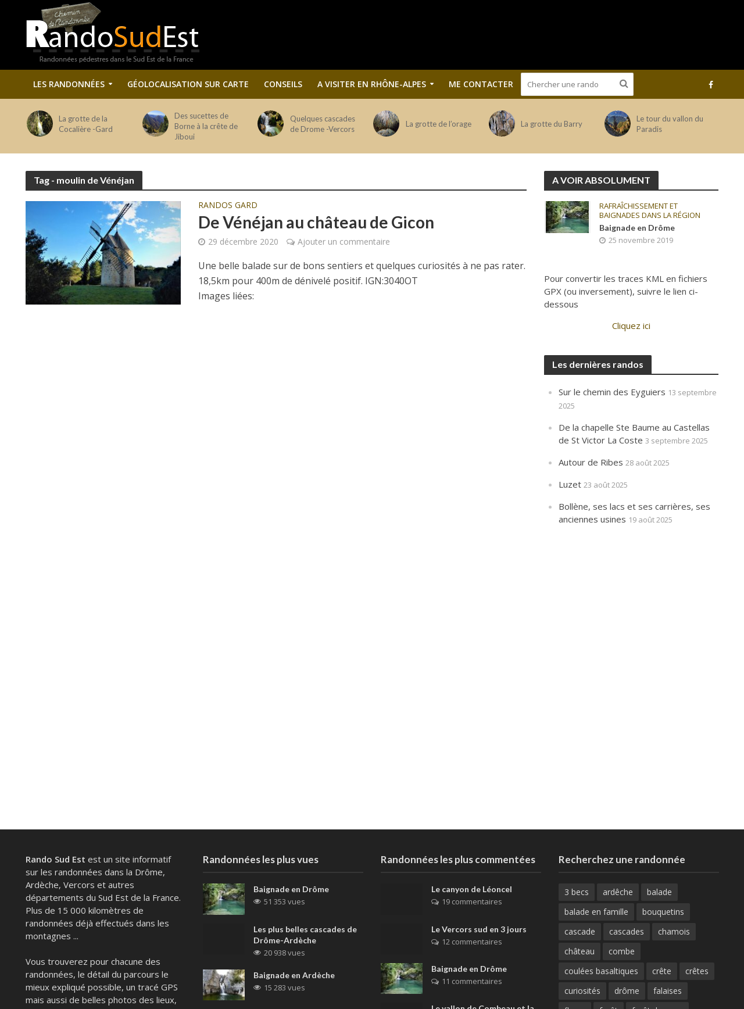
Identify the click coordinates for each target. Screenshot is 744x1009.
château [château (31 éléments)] (579, 951)
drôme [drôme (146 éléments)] (626, 990)
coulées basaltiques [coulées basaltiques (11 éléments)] (601, 970)
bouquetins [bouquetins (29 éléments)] (663, 911)
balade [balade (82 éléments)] (659, 891)
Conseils (283, 84)
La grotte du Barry (551, 123)
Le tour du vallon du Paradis (669, 124)
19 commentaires (472, 901)
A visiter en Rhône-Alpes (371, 84)
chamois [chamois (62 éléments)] (674, 931)
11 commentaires (472, 981)
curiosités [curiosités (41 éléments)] (582, 990)
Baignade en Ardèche (294, 975)
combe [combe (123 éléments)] (622, 951)
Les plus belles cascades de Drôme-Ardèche (305, 934)
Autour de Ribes (591, 462)
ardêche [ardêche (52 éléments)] (618, 891)
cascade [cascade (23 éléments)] (579, 931)
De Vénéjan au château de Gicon (316, 222)
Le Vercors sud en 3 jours (479, 929)
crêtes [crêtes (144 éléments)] (697, 970)
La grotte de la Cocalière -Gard (86, 124)
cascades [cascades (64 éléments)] (626, 931)
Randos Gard (227, 205)
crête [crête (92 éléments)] (661, 970)
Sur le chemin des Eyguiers (612, 392)
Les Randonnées (69, 84)
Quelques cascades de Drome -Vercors (322, 124)
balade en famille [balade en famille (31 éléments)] (596, 911)
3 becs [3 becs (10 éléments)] (576, 891)
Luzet (570, 484)
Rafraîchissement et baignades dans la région (649, 210)
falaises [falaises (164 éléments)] (667, 990)
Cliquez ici (631, 325)
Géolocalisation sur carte (188, 84)
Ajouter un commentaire (344, 241)
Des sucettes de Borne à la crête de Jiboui (206, 126)
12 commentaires (472, 941)
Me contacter (481, 84)
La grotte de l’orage (438, 123)
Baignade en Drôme (637, 227)
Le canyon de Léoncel (471, 889)
